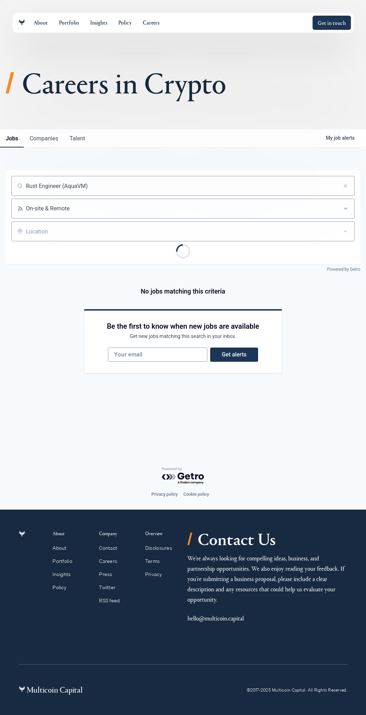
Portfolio (66, 561)
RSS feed (112, 600)
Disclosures (162, 548)
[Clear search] (345, 186)
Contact (111, 548)
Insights (66, 574)
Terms (155, 561)
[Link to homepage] (21, 23)
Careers (111, 561)
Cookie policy (196, 494)
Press (109, 574)
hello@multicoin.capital (215, 618)
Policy (63, 587)
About (64, 548)
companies (43, 138)
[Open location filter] (345, 231)
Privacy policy (164, 494)
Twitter (110, 587)
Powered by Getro (343, 269)
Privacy (156, 574)
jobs (12, 138)
